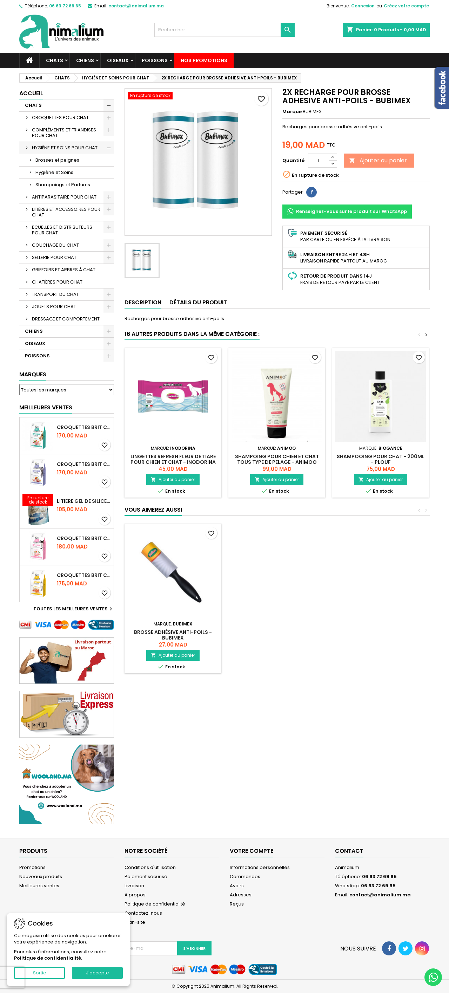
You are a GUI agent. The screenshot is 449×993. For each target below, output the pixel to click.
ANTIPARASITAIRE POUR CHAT (64, 197)
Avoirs (237, 885)
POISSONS (155, 60)
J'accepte (97, 972)
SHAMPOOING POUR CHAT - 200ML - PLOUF (380, 459)
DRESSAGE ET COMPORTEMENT (66, 319)
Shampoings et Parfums (62, 184)
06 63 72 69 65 (65, 6)
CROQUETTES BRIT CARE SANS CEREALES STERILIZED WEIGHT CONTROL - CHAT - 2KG (84, 464)
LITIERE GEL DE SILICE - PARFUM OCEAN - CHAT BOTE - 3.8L (84, 501)
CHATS (54, 60)
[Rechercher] (224, 30)
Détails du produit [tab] (198, 302)
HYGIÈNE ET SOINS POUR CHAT (65, 147)
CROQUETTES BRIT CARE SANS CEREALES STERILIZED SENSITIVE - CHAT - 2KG (84, 538)
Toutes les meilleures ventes (73, 609)
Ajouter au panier (378, 160)
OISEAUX (118, 60)
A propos (135, 894)
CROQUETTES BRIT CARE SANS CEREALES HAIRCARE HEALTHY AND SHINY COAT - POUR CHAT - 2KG (84, 575)
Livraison (134, 885)
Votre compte (251, 851)
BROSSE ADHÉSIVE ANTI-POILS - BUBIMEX (173, 635)
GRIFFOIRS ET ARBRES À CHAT (63, 269)
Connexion (363, 6)
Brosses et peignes (57, 160)
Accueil (31, 93)
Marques (32, 374)
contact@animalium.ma (136, 6)
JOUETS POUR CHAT (54, 306)
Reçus (237, 904)
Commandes (245, 876)
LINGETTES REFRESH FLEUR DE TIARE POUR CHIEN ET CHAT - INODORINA (173, 459)
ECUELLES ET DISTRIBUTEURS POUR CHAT (62, 230)
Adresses (241, 894)
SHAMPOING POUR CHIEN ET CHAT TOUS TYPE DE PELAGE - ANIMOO (277, 459)
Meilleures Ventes (45, 407)
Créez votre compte (406, 6)
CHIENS (85, 60)
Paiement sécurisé (146, 876)
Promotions (32, 867)
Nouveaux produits (40, 876)
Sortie (39, 972)
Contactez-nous (143, 913)
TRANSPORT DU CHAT (55, 294)
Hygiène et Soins (54, 172)
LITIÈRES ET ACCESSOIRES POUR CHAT (66, 212)
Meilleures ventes (39, 885)
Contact (349, 851)
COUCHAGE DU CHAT (55, 245)
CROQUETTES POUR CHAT (60, 117)
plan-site (135, 922)
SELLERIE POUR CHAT (54, 257)
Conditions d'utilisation (150, 867)
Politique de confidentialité (155, 904)
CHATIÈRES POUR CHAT (57, 282)
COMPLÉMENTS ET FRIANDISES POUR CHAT (64, 132)
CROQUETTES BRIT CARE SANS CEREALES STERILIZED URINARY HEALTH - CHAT (84, 427)
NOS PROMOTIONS (204, 60)
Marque (292, 112)
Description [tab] (143, 302)
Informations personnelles (260, 867)
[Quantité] (318, 161)
